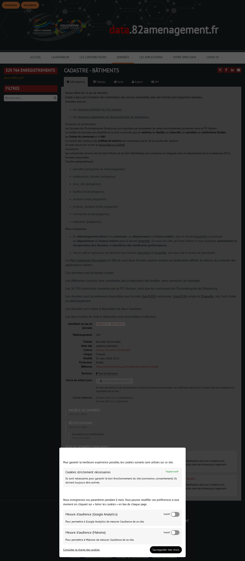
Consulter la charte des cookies (81, 549)
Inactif (167, 514)
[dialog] (122, 502)
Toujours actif (172, 471)
